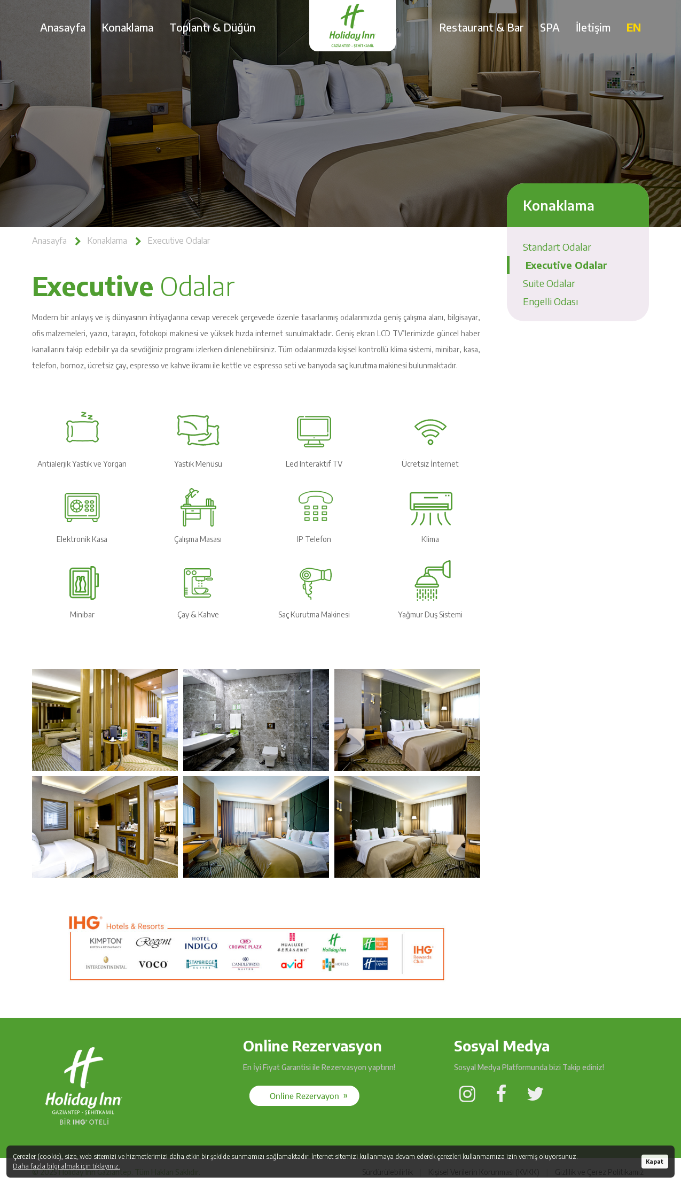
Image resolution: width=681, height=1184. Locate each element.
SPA (550, 27)
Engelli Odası (550, 301)
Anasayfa (62, 27)
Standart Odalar (557, 247)
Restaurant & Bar (481, 27)
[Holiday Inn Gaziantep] (83, 1129)
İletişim (593, 27)
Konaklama (127, 27)
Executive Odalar (178, 240)
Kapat (654, 1161)
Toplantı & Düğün (212, 27)
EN (634, 27)
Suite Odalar (549, 283)
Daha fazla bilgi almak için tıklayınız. (66, 1166)
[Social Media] (304, 1096)
